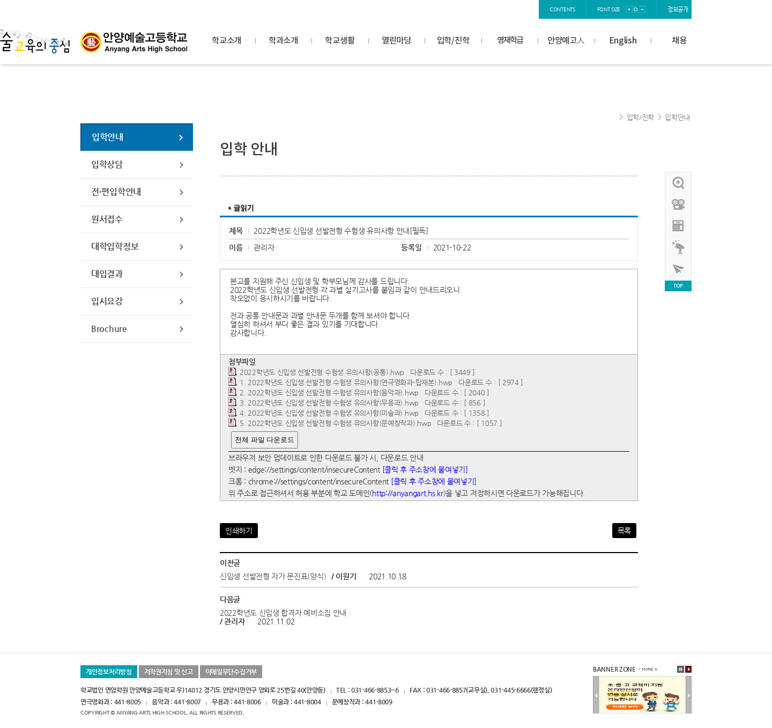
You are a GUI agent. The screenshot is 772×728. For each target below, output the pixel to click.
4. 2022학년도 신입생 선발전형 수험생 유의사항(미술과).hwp (329, 413)
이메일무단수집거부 (231, 671)
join (496, 9)
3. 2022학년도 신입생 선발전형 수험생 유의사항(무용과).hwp (329, 403)
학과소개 (283, 41)
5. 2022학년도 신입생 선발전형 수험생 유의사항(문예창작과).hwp (335, 423)
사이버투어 (678, 269)
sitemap (523, 9)
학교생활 (339, 41)
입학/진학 (453, 41)
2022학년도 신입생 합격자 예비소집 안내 (283, 612)
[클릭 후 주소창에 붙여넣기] (425, 469)
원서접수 (107, 219)
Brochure (109, 328)
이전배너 (595, 695)
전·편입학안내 (116, 192)
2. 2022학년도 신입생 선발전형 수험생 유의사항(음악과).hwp (329, 392)
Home (610, 117)
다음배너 (688, 695)
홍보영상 (678, 204)
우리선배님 (678, 183)
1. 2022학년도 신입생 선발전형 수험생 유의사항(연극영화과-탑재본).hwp (346, 382)
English (623, 41)
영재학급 (510, 40)
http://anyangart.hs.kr (407, 493)
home (447, 9)
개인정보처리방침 (109, 671)
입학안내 (677, 117)
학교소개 (226, 41)
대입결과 (107, 274)
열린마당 (396, 41)
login (473, 9)
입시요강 (107, 301)
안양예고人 (566, 41)
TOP (678, 286)
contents (562, 9)
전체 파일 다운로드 (264, 440)
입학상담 (107, 164)
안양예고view (678, 226)
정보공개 (677, 9)
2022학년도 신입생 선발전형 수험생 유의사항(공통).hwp (322, 372)
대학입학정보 (114, 246)
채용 (679, 41)
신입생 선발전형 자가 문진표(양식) (273, 576)
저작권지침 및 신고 (168, 671)
